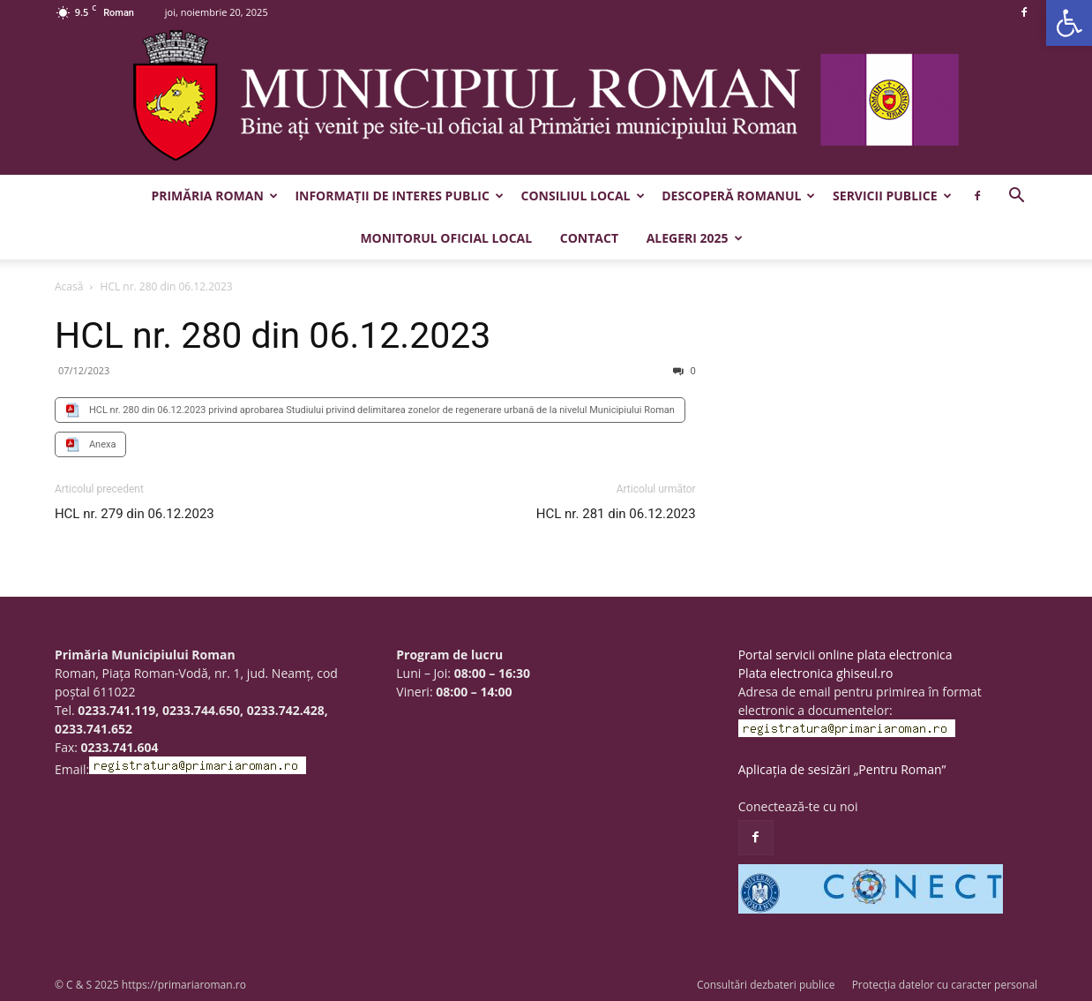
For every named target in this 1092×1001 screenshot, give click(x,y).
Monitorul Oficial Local (446, 238)
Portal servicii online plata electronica (845, 654)
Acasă (69, 286)
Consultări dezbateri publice (766, 984)
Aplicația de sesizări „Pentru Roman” (842, 769)
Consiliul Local (583, 195)
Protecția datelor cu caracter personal (944, 984)
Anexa (102, 444)
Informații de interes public (399, 195)
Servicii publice (892, 195)
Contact (589, 238)
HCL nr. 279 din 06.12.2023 (134, 514)
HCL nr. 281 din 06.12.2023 (616, 514)
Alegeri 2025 (695, 238)
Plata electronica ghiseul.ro (816, 673)
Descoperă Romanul (738, 195)
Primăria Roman (214, 195)
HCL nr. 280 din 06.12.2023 (272, 335)
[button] (1069, 23)
